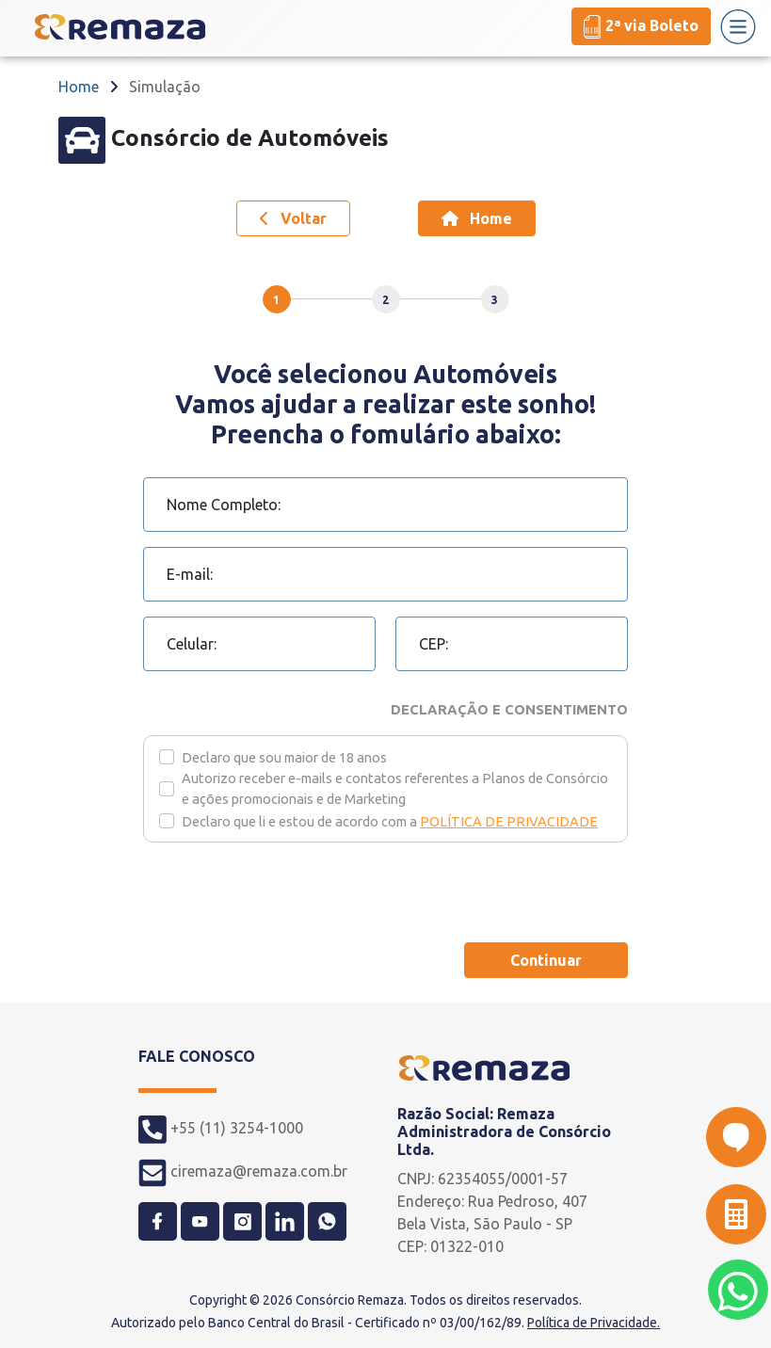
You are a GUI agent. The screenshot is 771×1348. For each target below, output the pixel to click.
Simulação (165, 86)
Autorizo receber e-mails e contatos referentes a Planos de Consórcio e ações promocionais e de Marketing (395, 788)
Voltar (293, 218)
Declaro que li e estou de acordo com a (390, 821)
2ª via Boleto (641, 27)
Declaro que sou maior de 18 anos (284, 757)
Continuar (546, 960)
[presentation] (286, 890)
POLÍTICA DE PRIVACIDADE (509, 821)
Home (78, 86)
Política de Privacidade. (593, 1322)
